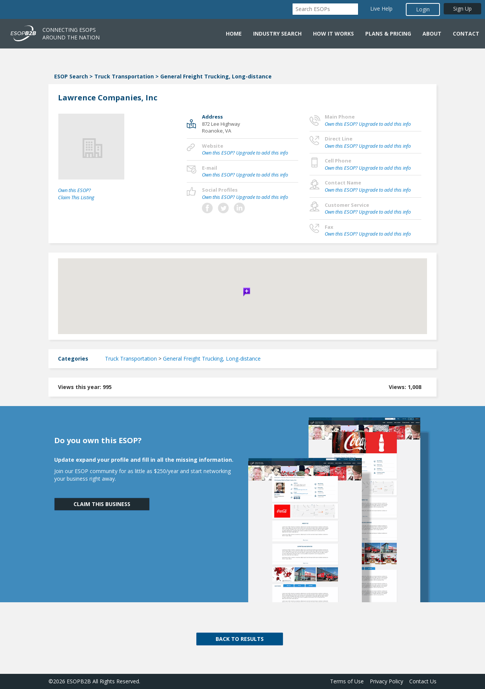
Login (423, 9)
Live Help (381, 8)
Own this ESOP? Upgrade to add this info (245, 152)
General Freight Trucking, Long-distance (216, 76)
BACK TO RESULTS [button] (240, 638)
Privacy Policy (386, 681)
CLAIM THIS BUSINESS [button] (102, 504)
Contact (466, 33)
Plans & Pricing (388, 33)
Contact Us (422, 681)
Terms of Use (347, 681)
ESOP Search (71, 76)
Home (234, 33)
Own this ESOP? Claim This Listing (76, 194)
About (431, 33)
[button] (242, 291)
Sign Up (462, 8)
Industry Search (277, 33)
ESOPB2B (79, 681)
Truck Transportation (124, 76)
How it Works (333, 33)
